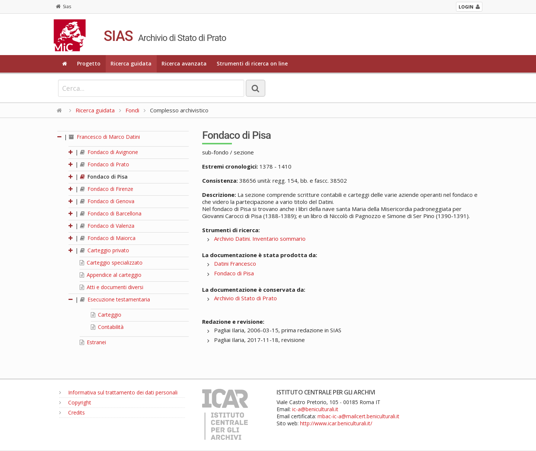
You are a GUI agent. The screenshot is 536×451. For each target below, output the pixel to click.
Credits (72, 412)
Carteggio (106, 314)
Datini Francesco (235, 263)
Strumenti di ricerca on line (252, 63)
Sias (63, 6)
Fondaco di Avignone (109, 152)
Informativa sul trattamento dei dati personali (118, 392)
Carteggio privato (104, 250)
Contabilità (107, 326)
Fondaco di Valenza (107, 225)
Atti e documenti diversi (111, 287)
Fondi (132, 110)
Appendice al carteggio (110, 274)
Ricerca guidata (131, 63)
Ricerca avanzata (184, 63)
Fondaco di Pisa (104, 176)
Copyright (75, 402)
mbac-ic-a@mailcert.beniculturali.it (358, 416)
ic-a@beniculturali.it (315, 409)
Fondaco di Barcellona (110, 213)
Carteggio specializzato (111, 262)
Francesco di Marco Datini (104, 136)
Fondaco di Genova (107, 201)
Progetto (88, 63)
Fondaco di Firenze (106, 188)
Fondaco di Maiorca (107, 238)
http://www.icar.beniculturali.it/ (336, 423)
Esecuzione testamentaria (115, 299)
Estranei (93, 342)
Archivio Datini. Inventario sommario (260, 238)
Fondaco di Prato (104, 164)
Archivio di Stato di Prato (245, 298)
